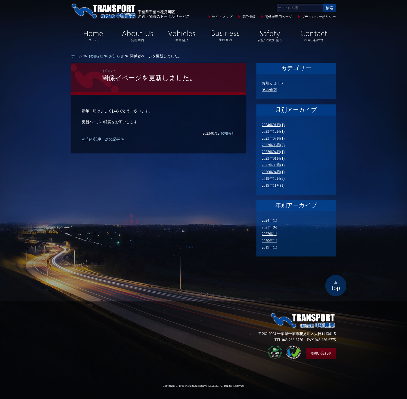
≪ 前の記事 (91, 139)
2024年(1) (269, 220)
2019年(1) (269, 247)
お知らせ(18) (272, 83)
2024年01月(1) (273, 125)
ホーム (76, 56)
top (335, 285)
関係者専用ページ (278, 17)
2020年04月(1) (273, 172)
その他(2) (269, 90)
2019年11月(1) (273, 185)
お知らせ (95, 56)
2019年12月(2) (273, 179)
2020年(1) (269, 241)
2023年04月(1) (273, 152)
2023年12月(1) (273, 132)
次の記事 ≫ (115, 139)
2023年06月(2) (273, 145)
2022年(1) (269, 234)
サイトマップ (222, 17)
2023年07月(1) (273, 138)
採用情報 (248, 17)
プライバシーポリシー (318, 17)
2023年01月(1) (273, 158)
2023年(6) (269, 227)
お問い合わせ (321, 353)
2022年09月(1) (273, 165)
